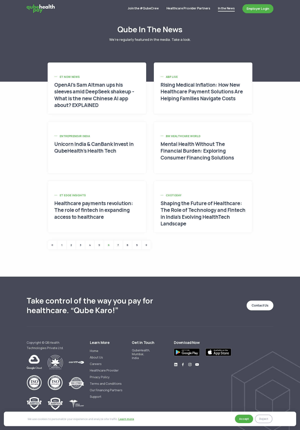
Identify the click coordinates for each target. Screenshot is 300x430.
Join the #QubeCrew (143, 8)
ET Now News (70, 77)
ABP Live (172, 77)
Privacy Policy (100, 377)
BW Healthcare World (183, 136)
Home (94, 351)
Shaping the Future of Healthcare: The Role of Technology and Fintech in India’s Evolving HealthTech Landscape (203, 213)
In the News (226, 9)
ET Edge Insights (73, 195)
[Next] (146, 245)
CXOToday (173, 195)
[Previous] (52, 245)
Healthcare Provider (104, 370)
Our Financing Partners (106, 390)
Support (95, 397)
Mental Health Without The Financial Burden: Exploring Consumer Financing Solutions (197, 151)
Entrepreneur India (75, 136)
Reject (263, 419)
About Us (96, 357)
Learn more (126, 419)
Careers (96, 364)
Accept (244, 419)
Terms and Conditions (106, 383)
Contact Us (260, 305)
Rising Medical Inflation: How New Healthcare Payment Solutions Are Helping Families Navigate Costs (202, 91)
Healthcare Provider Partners (188, 8)
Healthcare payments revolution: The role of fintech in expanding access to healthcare (93, 210)
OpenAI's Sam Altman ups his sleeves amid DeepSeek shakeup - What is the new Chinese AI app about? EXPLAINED (94, 94)
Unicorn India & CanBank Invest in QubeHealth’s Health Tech (94, 147)
